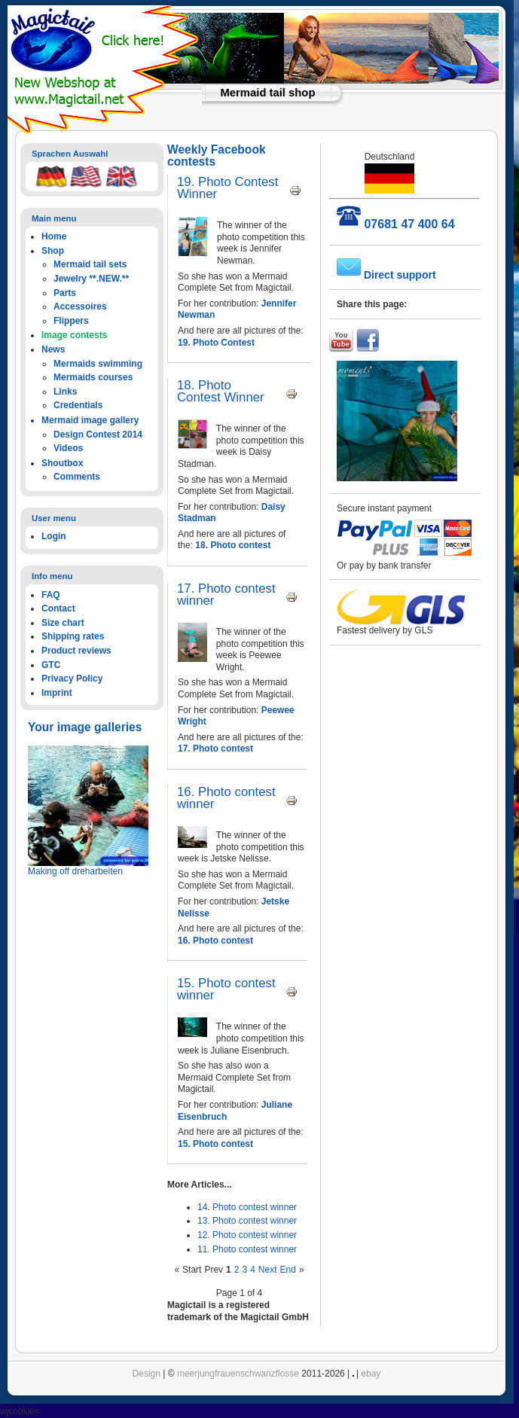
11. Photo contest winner (247, 1249)
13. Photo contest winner (247, 1220)
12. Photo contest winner (247, 1235)
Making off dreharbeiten (75, 871)
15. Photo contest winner (226, 989)
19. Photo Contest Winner (227, 188)
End (288, 1269)
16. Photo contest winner (226, 798)
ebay (370, 1373)
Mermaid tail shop (268, 93)
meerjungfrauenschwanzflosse (238, 1373)
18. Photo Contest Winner (220, 391)
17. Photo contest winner (226, 594)
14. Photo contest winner (247, 1207)
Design (146, 1373)
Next (267, 1269)
